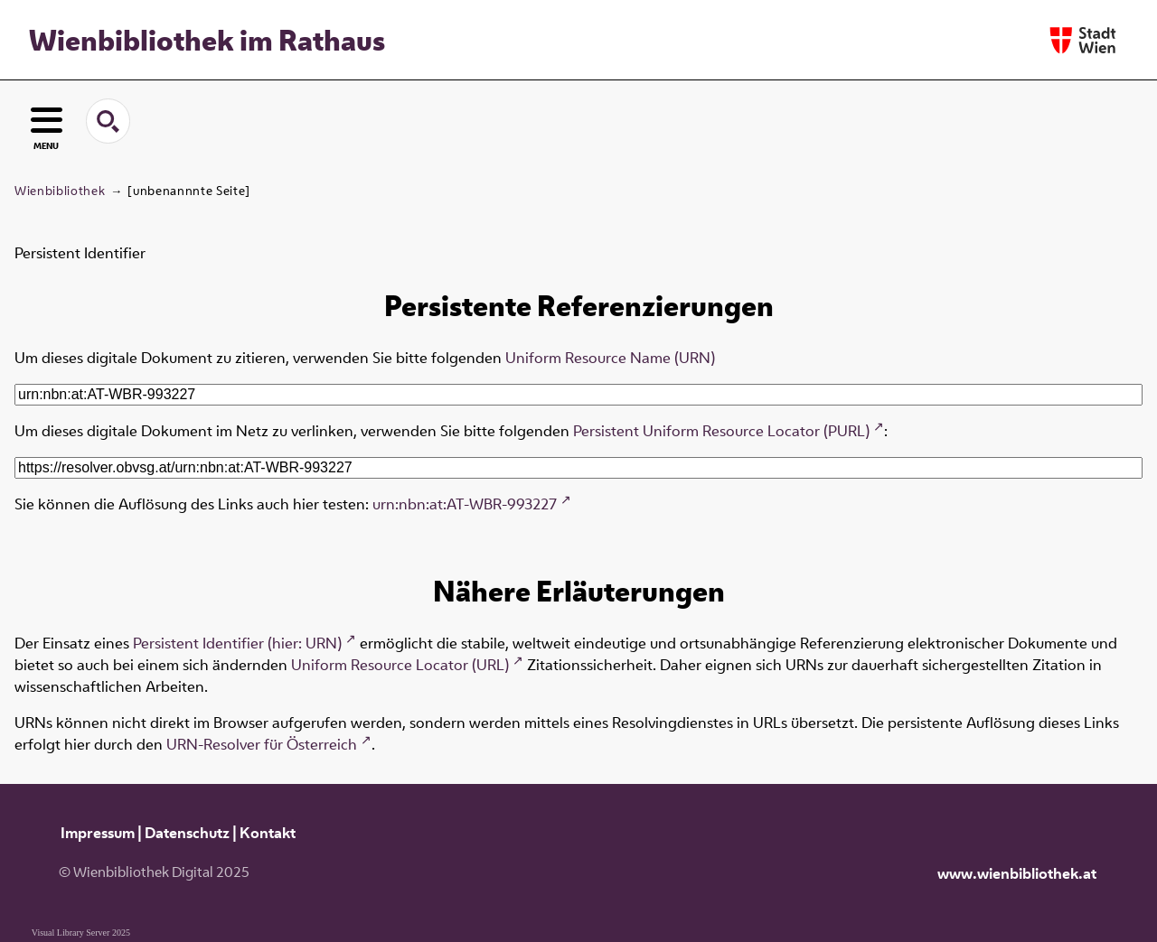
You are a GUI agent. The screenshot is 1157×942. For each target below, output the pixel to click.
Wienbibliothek (59, 190)
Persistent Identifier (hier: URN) (237, 643)
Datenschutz (187, 833)
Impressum (98, 833)
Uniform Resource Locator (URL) (400, 665)
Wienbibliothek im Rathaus (207, 40)
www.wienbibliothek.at (1016, 873)
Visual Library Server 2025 (81, 932)
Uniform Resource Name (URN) (610, 358)
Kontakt (268, 833)
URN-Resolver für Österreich (261, 744)
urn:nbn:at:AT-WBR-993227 (464, 504)
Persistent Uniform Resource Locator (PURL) (721, 431)
